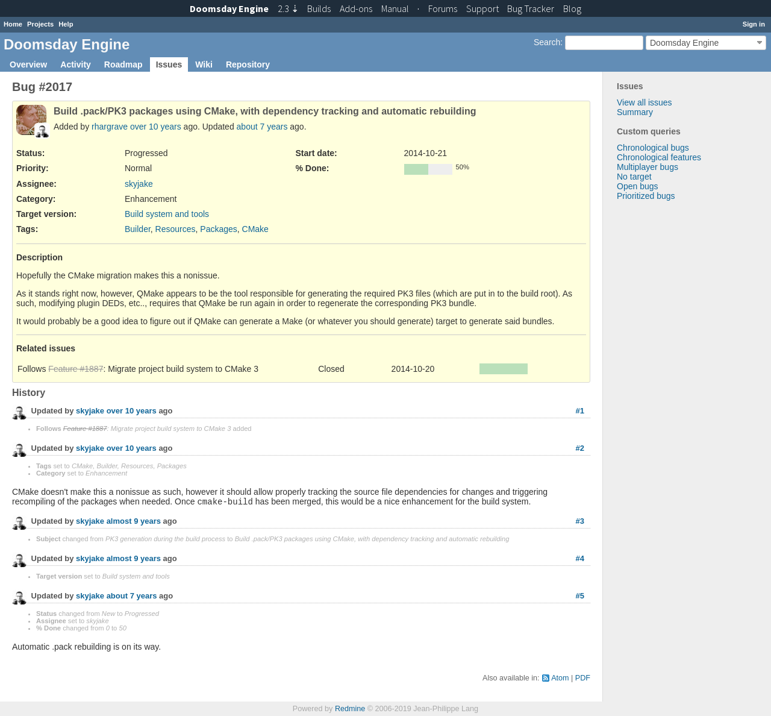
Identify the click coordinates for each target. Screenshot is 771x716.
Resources (175, 229)
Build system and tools (167, 214)
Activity (75, 64)
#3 (580, 521)
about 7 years (262, 126)
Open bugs (637, 186)
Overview (28, 64)
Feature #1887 (75, 369)
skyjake (139, 184)
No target (634, 176)
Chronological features (659, 157)
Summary (635, 112)
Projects (40, 24)
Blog (572, 8)
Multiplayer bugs (647, 167)
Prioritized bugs (646, 196)
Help (65, 24)
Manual (395, 8)
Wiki (204, 64)
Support (482, 8)
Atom (560, 678)
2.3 (288, 8)
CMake (255, 229)
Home (13, 24)
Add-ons (356, 8)
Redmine (350, 709)
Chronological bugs (653, 147)
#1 (580, 410)
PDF (582, 678)
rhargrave (110, 126)
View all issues (644, 102)
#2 (580, 448)
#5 (580, 595)
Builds (319, 8)
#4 (580, 558)
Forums (442, 8)
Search (547, 42)
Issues (169, 64)
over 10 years (155, 126)
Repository (248, 64)
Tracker (530, 8)
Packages (218, 229)
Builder (138, 229)
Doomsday (229, 8)
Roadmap (123, 64)
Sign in (754, 24)
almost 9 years (134, 521)
